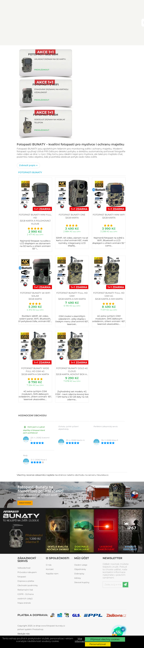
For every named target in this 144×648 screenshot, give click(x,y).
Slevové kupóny (81, 582)
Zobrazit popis (27, 165)
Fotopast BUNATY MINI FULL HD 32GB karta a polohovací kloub (35, 219)
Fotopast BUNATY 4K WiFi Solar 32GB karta (35, 296)
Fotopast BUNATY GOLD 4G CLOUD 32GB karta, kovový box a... (72, 371)
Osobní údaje (80, 565)
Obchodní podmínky (28, 585)
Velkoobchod (24, 568)
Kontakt (50, 569)
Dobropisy (79, 574)
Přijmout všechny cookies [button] (104, 639)
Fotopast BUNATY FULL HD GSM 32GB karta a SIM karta (72, 296)
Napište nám (52, 574)
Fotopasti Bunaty (30, 172)
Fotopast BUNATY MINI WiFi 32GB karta (109, 216)
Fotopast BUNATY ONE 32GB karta (72, 216)
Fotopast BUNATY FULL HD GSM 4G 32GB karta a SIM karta (108, 296)
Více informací (80, 640)
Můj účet (81, 558)
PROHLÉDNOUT (41, 70)
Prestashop (37, 629)
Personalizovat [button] (97, 644)
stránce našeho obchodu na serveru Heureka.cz (83, 475)
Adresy (77, 578)
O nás (48, 565)
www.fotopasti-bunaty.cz (53, 626)
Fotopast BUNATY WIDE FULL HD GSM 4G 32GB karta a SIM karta (35, 371)
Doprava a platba (26, 581)
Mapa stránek (24, 603)
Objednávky (80, 569)
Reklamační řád (25, 590)
